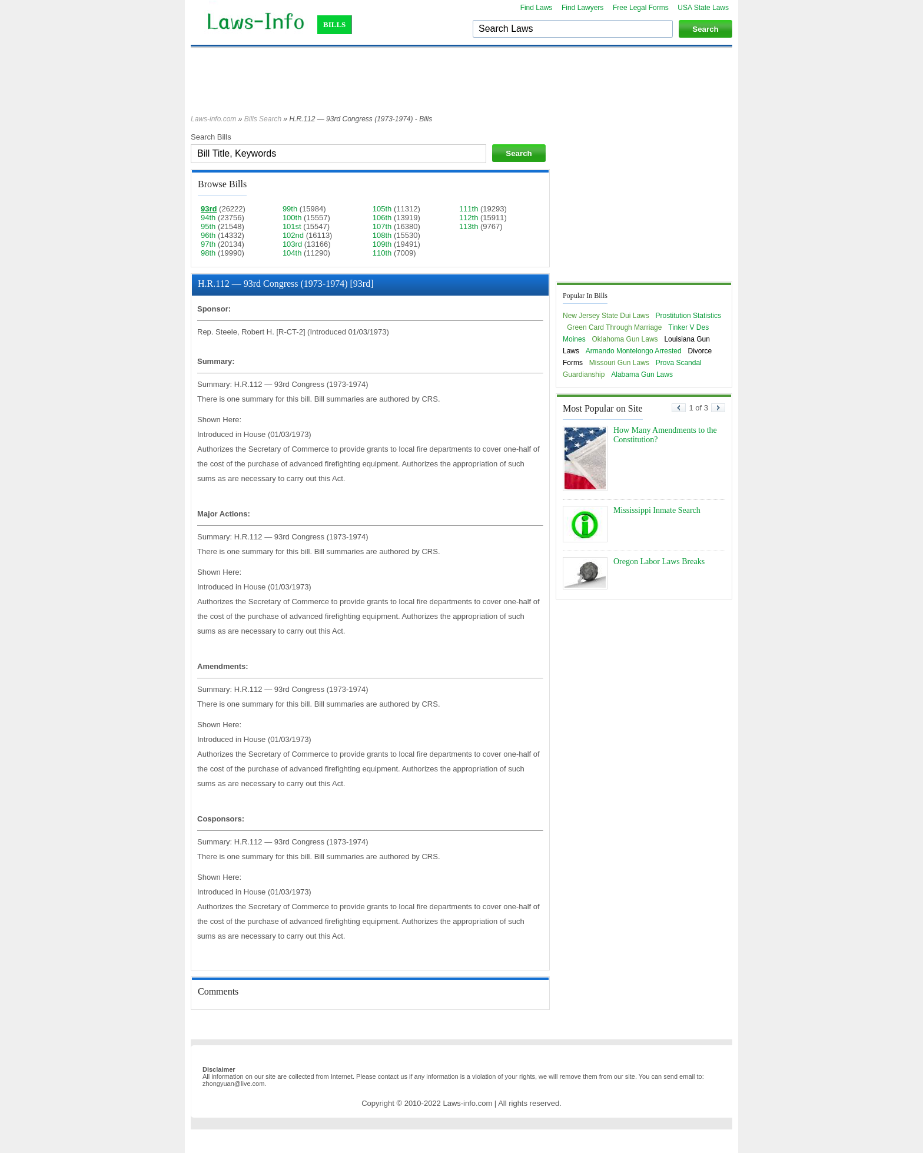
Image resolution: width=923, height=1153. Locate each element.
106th (382, 217)
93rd (209, 208)
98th (208, 253)
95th (208, 226)
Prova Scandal (679, 363)
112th (469, 217)
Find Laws (536, 8)
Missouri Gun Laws (619, 363)
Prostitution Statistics (688, 316)
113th (469, 226)
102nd (293, 235)
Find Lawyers (582, 8)
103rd (292, 244)
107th (382, 226)
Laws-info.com (213, 119)
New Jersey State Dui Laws (606, 316)
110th (382, 253)
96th (208, 235)
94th (208, 217)
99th (290, 208)
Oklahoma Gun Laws (625, 339)
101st (292, 226)
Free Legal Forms (641, 8)
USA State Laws (703, 8)
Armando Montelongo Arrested (634, 351)
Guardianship (584, 374)
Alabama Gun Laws (642, 374)
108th (382, 235)
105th (382, 208)
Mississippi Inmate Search (656, 510)
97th (208, 244)
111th (469, 208)
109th (382, 244)
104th (292, 253)
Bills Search (262, 119)
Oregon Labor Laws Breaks (659, 561)
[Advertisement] (461, 86)
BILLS (334, 24)
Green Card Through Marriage (614, 327)
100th (292, 217)
